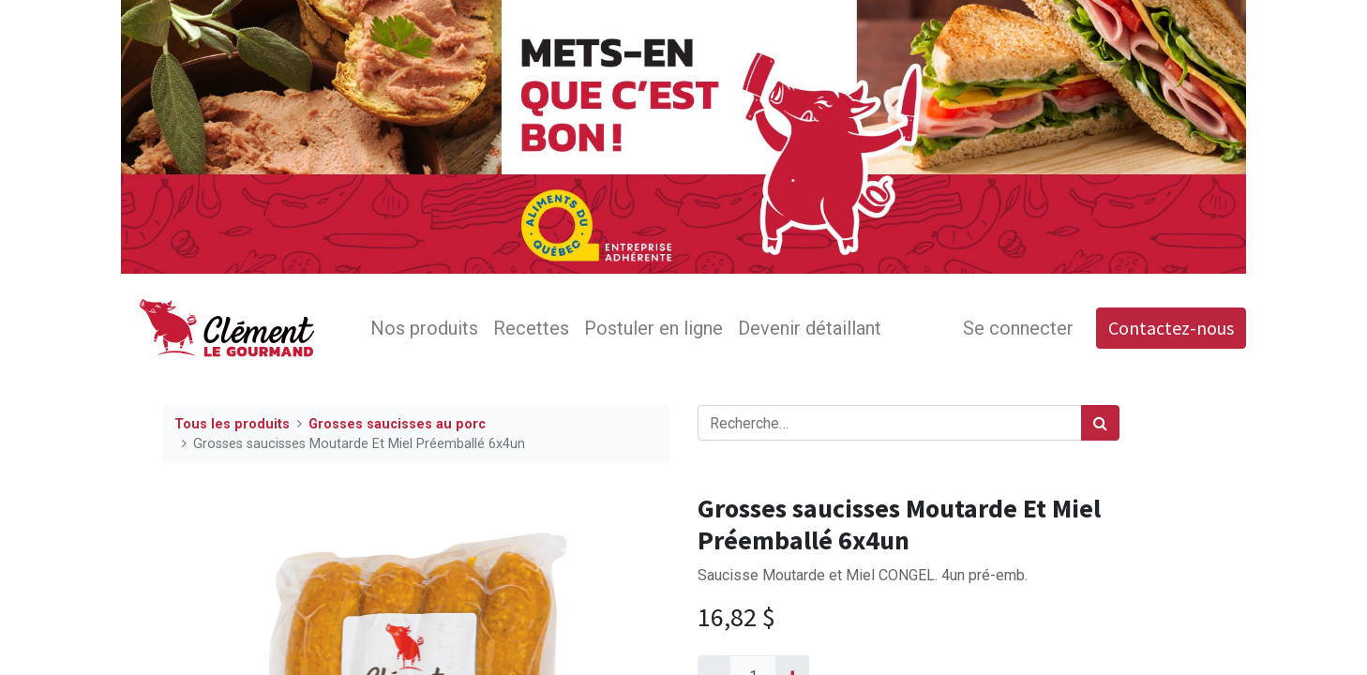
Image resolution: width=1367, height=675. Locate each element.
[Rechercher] (1100, 423)
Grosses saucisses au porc (397, 424)
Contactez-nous (1171, 327)
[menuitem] (424, 328)
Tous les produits (232, 424)
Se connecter (1018, 328)
